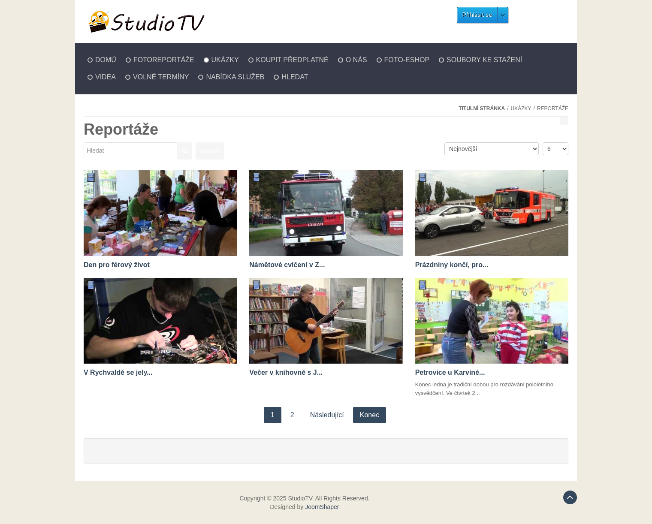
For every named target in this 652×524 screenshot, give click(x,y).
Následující (327, 415)
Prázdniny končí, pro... (452, 264)
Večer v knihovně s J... (286, 372)
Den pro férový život (117, 264)
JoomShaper (322, 506)
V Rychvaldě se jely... (118, 372)
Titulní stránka (482, 108)
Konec (369, 415)
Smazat (210, 151)
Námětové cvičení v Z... (287, 264)
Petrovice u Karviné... (450, 372)
